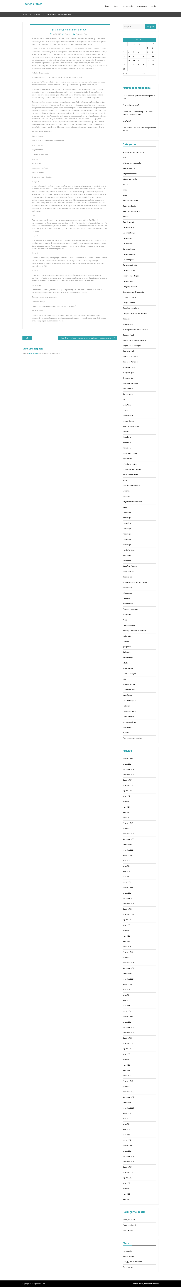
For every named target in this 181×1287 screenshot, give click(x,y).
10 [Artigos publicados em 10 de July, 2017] (124, 56)
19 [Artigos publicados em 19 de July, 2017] (134, 61)
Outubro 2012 (127, 1103)
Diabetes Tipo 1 (128, 335)
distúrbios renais (128, 351)
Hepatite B (127, 442)
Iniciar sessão (127, 1251)
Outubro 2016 (127, 845)
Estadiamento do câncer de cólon (69, 29)
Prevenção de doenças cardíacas (134, 631)
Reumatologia (128, 657)
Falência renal (128, 416)
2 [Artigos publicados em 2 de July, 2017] (152, 48)
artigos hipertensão (130, 179)
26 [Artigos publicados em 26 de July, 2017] (134, 65)
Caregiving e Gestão (130, 287)
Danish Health (128, 1230)
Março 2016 (127, 882)
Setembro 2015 (128, 914)
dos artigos (128, 1256)
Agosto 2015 (127, 920)
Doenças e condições (130, 383)
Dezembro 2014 (128, 963)
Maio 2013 (126, 1065)
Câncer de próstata (130, 265)
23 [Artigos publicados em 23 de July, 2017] (153, 61)
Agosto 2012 (127, 1113)
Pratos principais (129, 625)
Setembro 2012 (128, 1108)
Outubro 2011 (127, 1167)
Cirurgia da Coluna (129, 297)
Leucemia (126, 491)
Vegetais (126, 733)
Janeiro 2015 (127, 957)
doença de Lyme (128, 373)
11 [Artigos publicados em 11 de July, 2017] (129, 56)
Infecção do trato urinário (132, 469)
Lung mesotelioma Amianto (132, 502)
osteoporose (127, 593)
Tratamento (127, 706)
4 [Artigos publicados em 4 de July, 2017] (128, 52)
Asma (125, 190)
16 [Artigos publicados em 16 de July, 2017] (153, 56)
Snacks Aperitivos (129, 684)
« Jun (125, 73)
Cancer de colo (81, 34)
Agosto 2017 (127, 791)
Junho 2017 (126, 802)
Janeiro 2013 (127, 1086)
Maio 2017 (126, 807)
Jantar (125, 480)
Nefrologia (127, 555)
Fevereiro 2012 (128, 1146)
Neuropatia (127, 561)
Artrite (153, 6)
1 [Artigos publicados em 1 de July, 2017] (147, 48)
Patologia (126, 598)
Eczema (125, 410)
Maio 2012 (126, 1129)
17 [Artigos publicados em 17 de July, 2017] (124, 61)
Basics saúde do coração (131, 211)
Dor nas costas (128, 394)
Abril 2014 (126, 1006)
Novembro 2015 (128, 904)
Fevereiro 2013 (128, 1081)
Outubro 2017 (127, 780)
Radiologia (126, 652)
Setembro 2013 (128, 1043)
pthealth (68, 34)
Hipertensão (127, 459)
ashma (28, 338)
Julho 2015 (126, 925)
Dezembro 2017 (128, 769)
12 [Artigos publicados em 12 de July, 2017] (134, 56)
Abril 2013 (126, 1070)
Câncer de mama (129, 254)
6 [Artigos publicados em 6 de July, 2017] (138, 52)
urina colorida (127, 727)
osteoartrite (127, 588)
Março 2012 (127, 1140)
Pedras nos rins (128, 604)
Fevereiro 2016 (128, 888)
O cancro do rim (128, 571)
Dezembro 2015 (128, 898)
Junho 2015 (126, 931)
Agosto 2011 (127, 1178)
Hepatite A (127, 437)
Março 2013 (127, 1076)
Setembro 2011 (128, 1172)
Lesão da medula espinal (131, 485)
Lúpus (125, 507)
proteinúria (127, 636)
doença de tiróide (129, 378)
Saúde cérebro (128, 668)
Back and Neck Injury (130, 201)
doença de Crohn (129, 367)
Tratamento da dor (129, 711)
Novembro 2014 (128, 968)
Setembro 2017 (128, 785)
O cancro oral (127, 577)
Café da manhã (128, 222)
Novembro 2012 (128, 1097)
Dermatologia (127, 6)
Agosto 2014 (127, 984)
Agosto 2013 (127, 1049)
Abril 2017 (126, 812)
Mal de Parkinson (129, 550)
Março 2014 (127, 1011)
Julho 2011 (126, 1183)
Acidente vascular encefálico (133, 152)
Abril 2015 (126, 941)
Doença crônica (32, 3)
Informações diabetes (131, 475)
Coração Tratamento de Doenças (135, 313)
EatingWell (127, 405)
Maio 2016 (126, 871)
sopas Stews (127, 695)
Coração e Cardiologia (131, 308)
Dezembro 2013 (128, 1027)
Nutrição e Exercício (130, 566)
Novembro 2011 (128, 1162)
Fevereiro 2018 (128, 759)
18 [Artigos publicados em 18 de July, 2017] (129, 61)
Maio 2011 (126, 1194)
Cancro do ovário (129, 281)
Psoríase (126, 641)
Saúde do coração (129, 674)
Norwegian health (129, 1220)
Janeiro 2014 (127, 1022)
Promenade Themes (151, 1284)
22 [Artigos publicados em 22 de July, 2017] (148, 61)
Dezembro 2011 (128, 1156)
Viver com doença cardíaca (132, 738)
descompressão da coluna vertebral (136, 330)
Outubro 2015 (127, 909)
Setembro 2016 (128, 850)
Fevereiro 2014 (128, 1017)
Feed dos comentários (132, 1262)
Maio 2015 (126, 936)
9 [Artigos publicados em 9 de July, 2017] (152, 52)
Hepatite (126, 432)
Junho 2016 (126, 866)
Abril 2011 (126, 1199)
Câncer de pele (128, 260)
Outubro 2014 (127, 974)
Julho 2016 (126, 861)
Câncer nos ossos (129, 270)
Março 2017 (127, 818)
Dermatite (126, 319)
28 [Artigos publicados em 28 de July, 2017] (143, 65)
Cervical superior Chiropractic (133, 292)
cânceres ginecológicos (131, 276)
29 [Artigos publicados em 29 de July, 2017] (148, 65)
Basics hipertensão (129, 206)
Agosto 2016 (127, 855)
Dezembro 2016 (128, 834)
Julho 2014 (126, 990)
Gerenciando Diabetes (131, 426)
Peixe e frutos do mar (130, 609)
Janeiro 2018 (127, 764)
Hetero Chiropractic (130, 453)
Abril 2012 (126, 1135)
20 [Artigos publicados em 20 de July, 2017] (138, 61)
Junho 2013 (126, 1060)
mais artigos (127, 512)
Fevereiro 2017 (128, 823)
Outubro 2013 (127, 1038)
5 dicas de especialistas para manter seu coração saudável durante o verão (86, 338)
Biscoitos (126, 217)
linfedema (126, 496)
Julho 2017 (126, 796)
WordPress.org (128, 1267)
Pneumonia (127, 614)
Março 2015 (127, 947)
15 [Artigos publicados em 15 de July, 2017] (148, 56)
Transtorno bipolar (129, 700)
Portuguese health (129, 1225)
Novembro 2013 (128, 1033)
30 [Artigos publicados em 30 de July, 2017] (153, 65)
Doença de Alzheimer (130, 356)
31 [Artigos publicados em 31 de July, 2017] (124, 69)
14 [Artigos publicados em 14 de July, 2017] (143, 56)
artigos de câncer (129, 168)
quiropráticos (142, 6)
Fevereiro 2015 (128, 952)
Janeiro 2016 (127, 893)
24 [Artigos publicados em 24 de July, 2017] (124, 65)
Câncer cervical (128, 227)
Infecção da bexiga (130, 464)
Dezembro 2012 (128, 1092)
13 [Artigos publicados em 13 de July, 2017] (138, 56)
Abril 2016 (126, 877)
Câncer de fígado (129, 249)
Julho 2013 (126, 1054)
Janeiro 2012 (127, 1151)
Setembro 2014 (128, 979)
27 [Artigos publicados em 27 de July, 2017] (138, 65)
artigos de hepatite (130, 174)
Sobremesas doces (129, 690)
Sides (125, 679)
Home (107, 6)
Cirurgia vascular (129, 303)
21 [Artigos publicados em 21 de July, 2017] (143, 61)
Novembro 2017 (128, 775)
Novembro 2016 (128, 839)
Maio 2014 (126, 1000)
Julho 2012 (126, 1119)
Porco (125, 620)
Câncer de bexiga (129, 233)
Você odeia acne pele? (131, 105)
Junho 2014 (126, 995)
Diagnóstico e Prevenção (132, 346)
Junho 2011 (126, 1189)
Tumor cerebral (128, 717)
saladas (125, 663)
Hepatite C (127, 448)
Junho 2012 (126, 1124)
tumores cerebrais (129, 722)
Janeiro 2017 (127, 828)
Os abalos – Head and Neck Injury (135, 582)
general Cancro (128, 421)
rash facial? (127, 121)
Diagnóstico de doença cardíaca (134, 340)
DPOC (125, 399)
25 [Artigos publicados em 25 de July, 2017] (129, 65)
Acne (116, 6)
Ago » (144, 73)
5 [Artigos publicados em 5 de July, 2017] (133, 52)
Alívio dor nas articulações (132, 163)
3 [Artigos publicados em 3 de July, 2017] (123, 52)
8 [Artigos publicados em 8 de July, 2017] (147, 52)
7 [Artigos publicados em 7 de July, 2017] (142, 52)
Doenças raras (128, 389)
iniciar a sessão (33, 353)
